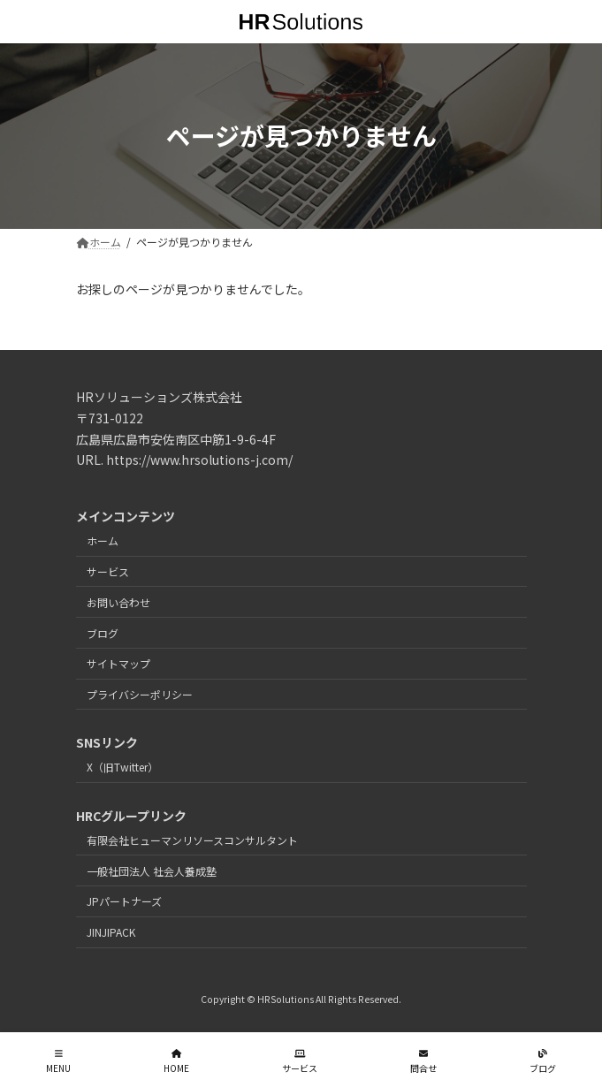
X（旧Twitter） (122, 766)
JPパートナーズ (124, 900)
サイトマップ (118, 663)
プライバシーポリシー (140, 694)
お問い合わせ (118, 602)
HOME (176, 1060)
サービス (108, 571)
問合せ (423, 1060)
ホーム (102, 540)
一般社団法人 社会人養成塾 (152, 870)
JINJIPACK (111, 931)
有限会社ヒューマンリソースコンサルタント (192, 840)
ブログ (102, 632)
